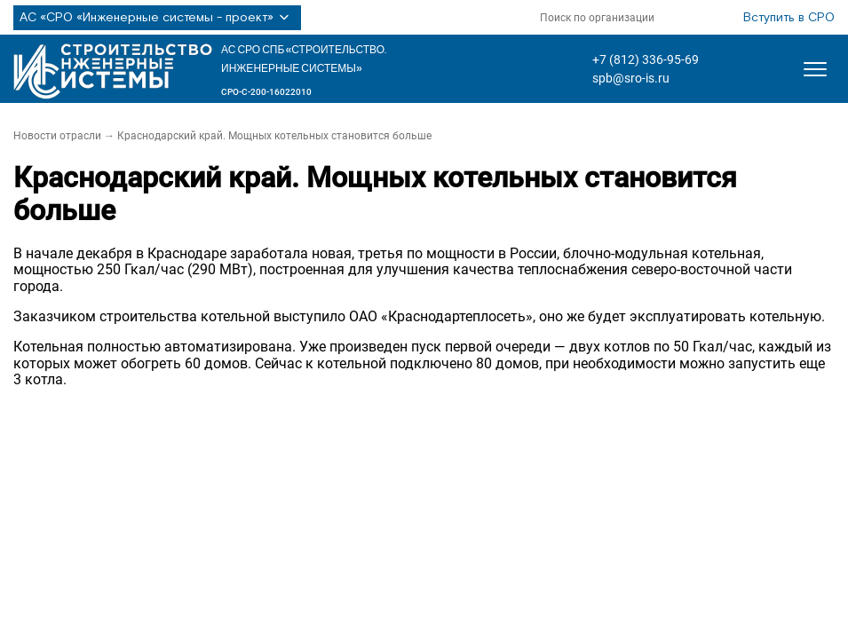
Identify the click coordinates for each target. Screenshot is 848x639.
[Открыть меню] (815, 69)
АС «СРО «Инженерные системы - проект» (157, 17)
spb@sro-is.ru (631, 78)
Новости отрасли (57, 136)
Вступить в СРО (789, 18)
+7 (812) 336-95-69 (645, 59)
